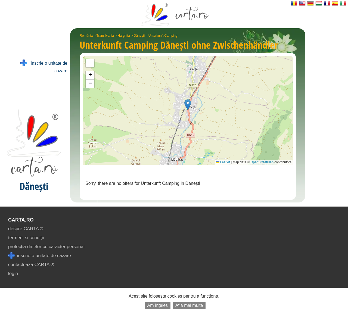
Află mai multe (189, 305)
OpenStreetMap (262, 162)
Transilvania (105, 36)
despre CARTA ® (25, 228)
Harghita (123, 36)
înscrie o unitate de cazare (39, 255)
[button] (187, 104)
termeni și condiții (26, 237)
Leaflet (223, 162)
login (13, 273)
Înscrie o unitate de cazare (43, 66)
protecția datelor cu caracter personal (46, 246)
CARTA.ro (21, 220)
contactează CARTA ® (31, 264)
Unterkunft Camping (163, 36)
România (86, 36)
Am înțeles (157, 305)
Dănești (139, 36)
